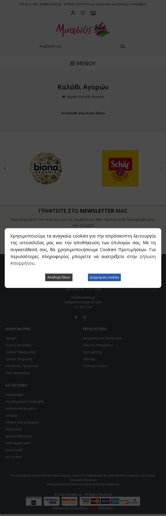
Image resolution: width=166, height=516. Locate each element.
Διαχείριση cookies (104, 277)
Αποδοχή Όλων (58, 277)
